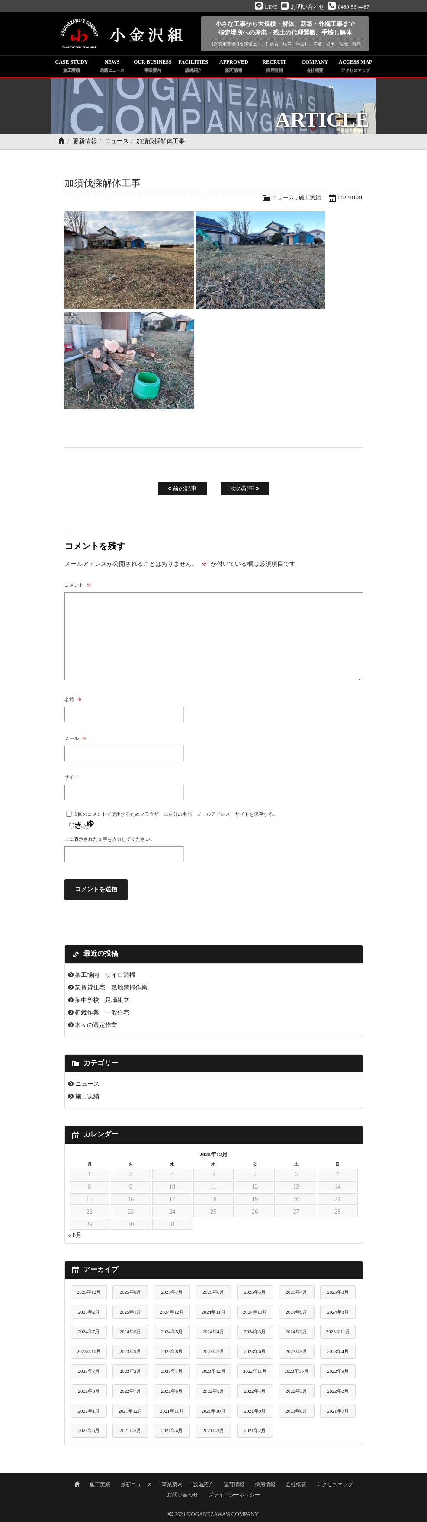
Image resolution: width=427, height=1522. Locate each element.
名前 (73, 699)
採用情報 (265, 1484)
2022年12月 (214, 1371)
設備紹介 (203, 1484)
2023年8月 (172, 1351)
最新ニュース (136, 1484)
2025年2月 (89, 1312)
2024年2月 (296, 1331)
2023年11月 (338, 1331)
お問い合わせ (182, 1495)
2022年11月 (255, 1371)
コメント (78, 584)
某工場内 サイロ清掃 (105, 974)
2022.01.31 (350, 198)
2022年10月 (296, 1371)
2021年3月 (213, 1430)
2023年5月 (296, 1351)
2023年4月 (338, 1351)
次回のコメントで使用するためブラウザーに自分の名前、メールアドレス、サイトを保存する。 (175, 814)
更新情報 (85, 141)
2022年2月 (338, 1391)
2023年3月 (89, 1371)
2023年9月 (130, 1351)
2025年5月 (255, 1292)
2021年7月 (338, 1411)
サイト (71, 777)
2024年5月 (172, 1331)
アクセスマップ (335, 1484)
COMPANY (315, 67)
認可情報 (234, 1484)
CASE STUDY (72, 67)
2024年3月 (255, 1331)
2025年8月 (130, 1292)
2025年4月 (296, 1292)
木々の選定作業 (96, 1024)
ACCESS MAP (356, 67)
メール (75, 738)
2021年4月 (172, 1430)
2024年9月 (296, 1312)
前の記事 (182, 488)
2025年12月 (89, 1292)
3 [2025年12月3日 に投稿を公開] (171, 1174)
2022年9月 (338, 1371)
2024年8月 (338, 1312)
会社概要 (296, 1484)
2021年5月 (130, 1430)
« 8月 (75, 1235)
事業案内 (172, 1484)
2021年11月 (172, 1411)
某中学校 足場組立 (102, 999)
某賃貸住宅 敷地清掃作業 (111, 987)
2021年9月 (255, 1411)
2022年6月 (172, 1391)
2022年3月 (296, 1391)
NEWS (112, 67)
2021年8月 (296, 1411)
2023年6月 (255, 1351)
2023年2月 (130, 1371)
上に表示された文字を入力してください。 (109, 839)
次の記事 (245, 488)
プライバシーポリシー (234, 1495)
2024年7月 (89, 1331)
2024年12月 (172, 1312)
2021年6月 (89, 1430)
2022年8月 (89, 1391)
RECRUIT (274, 67)
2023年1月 (172, 1371)
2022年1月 (89, 1411)
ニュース (117, 141)
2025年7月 (172, 1292)
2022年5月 (213, 1391)
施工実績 (310, 198)
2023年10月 (89, 1351)
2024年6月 (130, 1331)
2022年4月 (255, 1391)
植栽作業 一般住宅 (102, 1012)
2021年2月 (255, 1430)
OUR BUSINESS (153, 67)
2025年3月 (338, 1292)
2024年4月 (213, 1331)
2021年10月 (214, 1411)
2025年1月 (130, 1312)
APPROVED (234, 67)
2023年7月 (213, 1351)
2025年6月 (213, 1292)
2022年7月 (130, 1391)
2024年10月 (255, 1312)
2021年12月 (131, 1411)
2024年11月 (213, 1312)
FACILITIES (193, 67)
